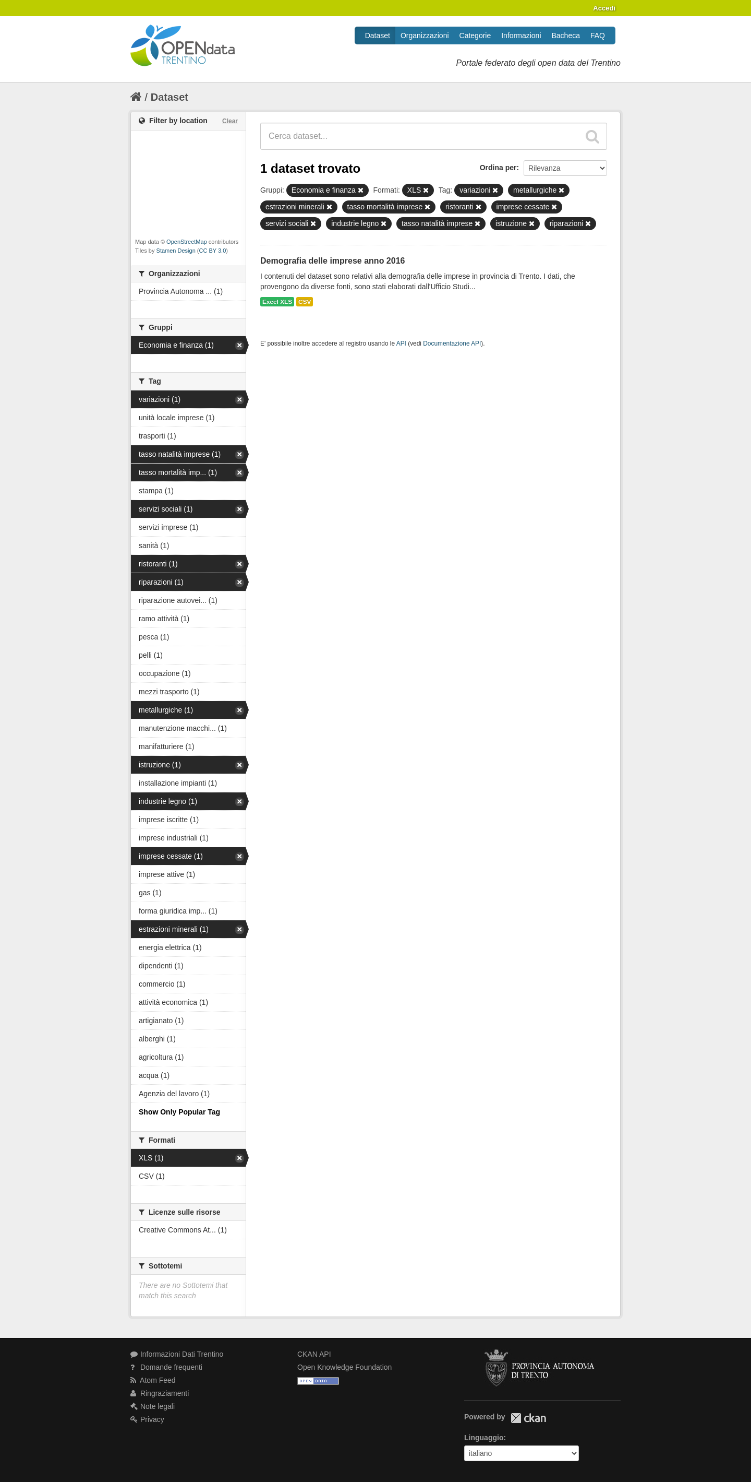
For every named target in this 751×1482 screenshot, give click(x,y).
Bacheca (566, 35)
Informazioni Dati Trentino (176, 1354)
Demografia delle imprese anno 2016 (332, 260)
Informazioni (521, 35)
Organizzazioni (425, 35)
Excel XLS (277, 301)
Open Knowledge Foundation (344, 1367)
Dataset (377, 35)
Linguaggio (483, 1437)
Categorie (475, 35)
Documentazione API (452, 343)
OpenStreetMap (186, 242)
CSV (304, 301)
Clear (230, 121)
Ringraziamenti (159, 1393)
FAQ (597, 35)
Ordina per (498, 167)
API (401, 343)
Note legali (152, 1406)
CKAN (528, 1418)
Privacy (147, 1419)
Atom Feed (153, 1380)
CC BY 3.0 (212, 250)
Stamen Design (176, 250)
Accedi (604, 8)
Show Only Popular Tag (179, 1112)
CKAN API (314, 1354)
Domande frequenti (166, 1367)
